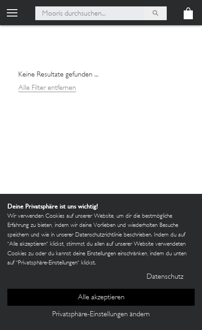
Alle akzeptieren (101, 297)
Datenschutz (165, 277)
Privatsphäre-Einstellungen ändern (101, 314)
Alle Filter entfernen (47, 88)
